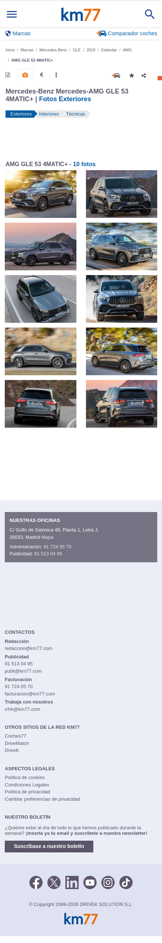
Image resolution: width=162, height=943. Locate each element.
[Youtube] (90, 882)
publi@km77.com (23, 671)
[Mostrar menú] (12, 14)
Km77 (81, 14)
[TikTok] (126, 882)
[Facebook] (36, 882)
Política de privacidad (27, 791)
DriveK (12, 750)
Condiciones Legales (27, 784)
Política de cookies (24, 777)
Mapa (48, 537)
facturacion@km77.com (30, 694)
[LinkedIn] (72, 882)
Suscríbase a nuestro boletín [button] (49, 846)
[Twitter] (54, 882)
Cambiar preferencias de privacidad (42, 799)
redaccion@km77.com (29, 648)
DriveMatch (17, 743)
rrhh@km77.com (22, 709)
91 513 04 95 (48, 553)
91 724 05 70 (57, 546)
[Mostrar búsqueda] (149, 14)
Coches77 (15, 736)
